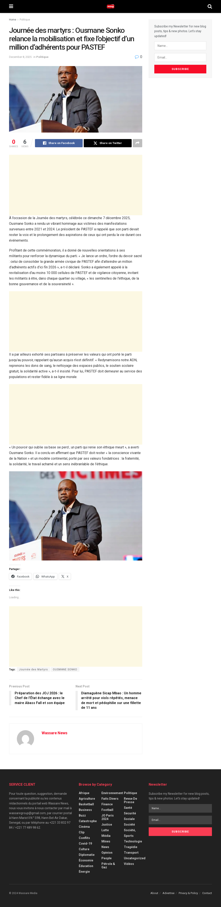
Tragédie (130, 847)
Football (107, 810)
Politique (25, 19)
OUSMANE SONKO (65, 669)
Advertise (168, 893)
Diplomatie (87, 854)
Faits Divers (109, 798)
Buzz (82, 815)
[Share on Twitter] (107, 143)
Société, (130, 830)
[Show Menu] (11, 6)
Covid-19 (85, 843)
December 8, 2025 (20, 57)
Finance (107, 804)
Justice (106, 824)
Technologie (133, 841)
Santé (128, 807)
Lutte (105, 830)
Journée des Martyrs (33, 669)
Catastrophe (88, 821)
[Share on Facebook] (59, 143)
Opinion (106, 852)
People (106, 858)
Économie (86, 860)
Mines (105, 841)
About (154, 893)
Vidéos (129, 864)
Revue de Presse (130, 800)
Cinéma (84, 826)
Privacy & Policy (188, 893)
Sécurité (130, 813)
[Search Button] (210, 6)
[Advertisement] (75, 185)
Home (12, 19)
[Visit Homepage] (110, 6)
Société (129, 824)
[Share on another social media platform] (137, 143)
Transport (131, 852)
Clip (81, 832)
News (105, 847)
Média (105, 835)
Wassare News (54, 733)
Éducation (86, 866)
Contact (207, 893)
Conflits (84, 838)
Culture (84, 849)
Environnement (112, 793)
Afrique (84, 793)
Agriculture (87, 798)
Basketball (86, 804)
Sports (129, 835)
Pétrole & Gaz (108, 865)
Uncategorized (134, 858)
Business (85, 810)
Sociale (129, 819)
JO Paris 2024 (107, 817)
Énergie (84, 871)
